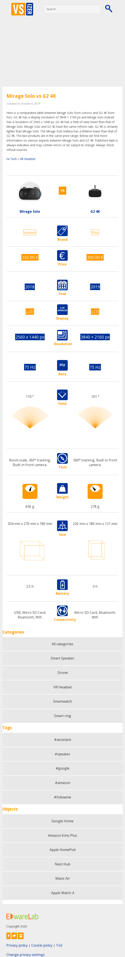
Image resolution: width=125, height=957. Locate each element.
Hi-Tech (12, 159)
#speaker (62, 754)
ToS (59, 945)
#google (62, 768)
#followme (62, 797)
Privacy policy (17, 945)
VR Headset (27, 159)
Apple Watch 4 (62, 892)
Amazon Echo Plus (62, 835)
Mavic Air (62, 878)
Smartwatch (62, 701)
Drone (62, 672)
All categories (62, 644)
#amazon (62, 782)
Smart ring (62, 715)
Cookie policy (41, 945)
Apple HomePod (62, 849)
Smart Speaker (62, 658)
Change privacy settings (25, 954)
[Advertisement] (62, 54)
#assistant (62, 739)
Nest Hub (62, 864)
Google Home (62, 821)
